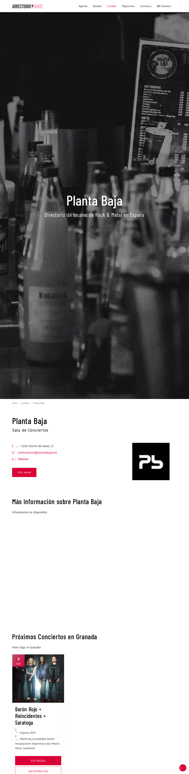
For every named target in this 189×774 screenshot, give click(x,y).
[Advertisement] (38, 540)
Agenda (83, 6)
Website (20, 459)
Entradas (38, 760)
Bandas (97, 6)
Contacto (145, 6)
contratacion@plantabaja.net (37, 452)
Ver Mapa (24, 472)
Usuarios (164, 6)
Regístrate (128, 6)
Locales (111, 6)
